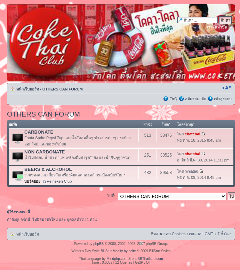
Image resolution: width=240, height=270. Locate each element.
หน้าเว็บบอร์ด (27, 89)
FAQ (173, 99)
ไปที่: (111, 196)
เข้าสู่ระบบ (223, 99)
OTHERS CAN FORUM (62, 89)
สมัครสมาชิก (195, 99)
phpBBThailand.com (147, 259)
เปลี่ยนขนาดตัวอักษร (227, 88)
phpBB (98, 244)
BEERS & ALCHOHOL (48, 169)
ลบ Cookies (176, 234)
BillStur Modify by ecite (118, 251)
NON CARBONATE (44, 151)
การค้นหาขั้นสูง (219, 27)
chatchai (192, 134)
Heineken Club (59, 181)
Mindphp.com (116, 259)
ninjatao (191, 171)
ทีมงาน (156, 234)
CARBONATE (38, 132)
